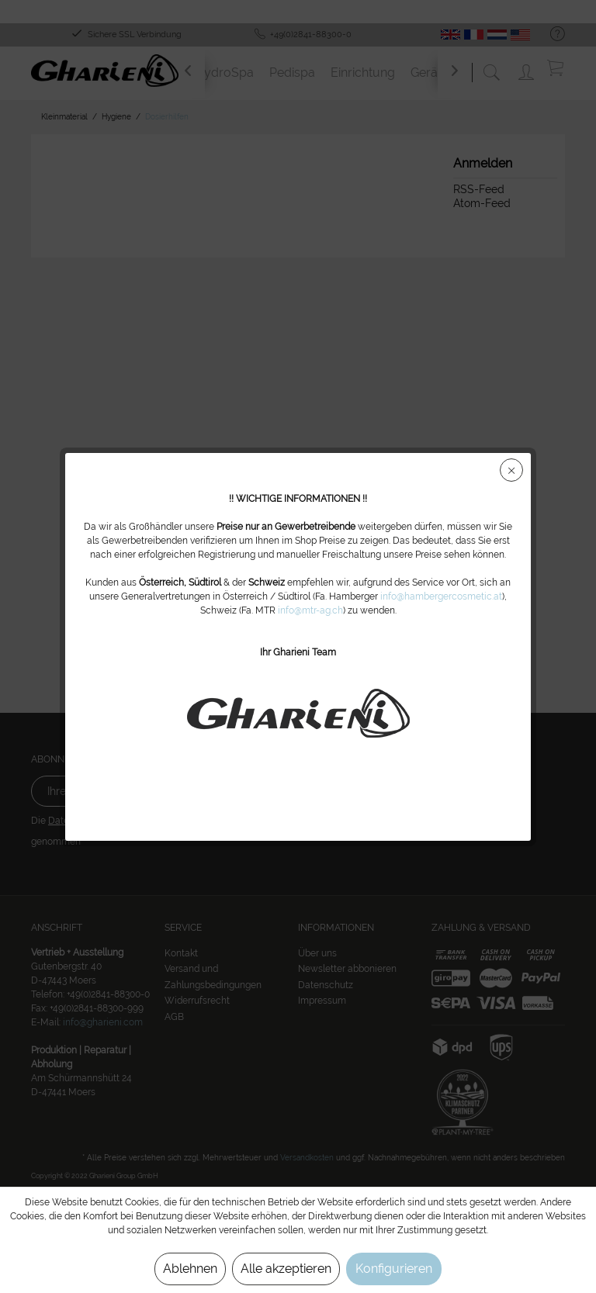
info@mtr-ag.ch (310, 610)
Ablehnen (190, 1268)
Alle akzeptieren (286, 1268)
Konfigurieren (393, 1268)
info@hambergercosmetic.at (441, 596)
